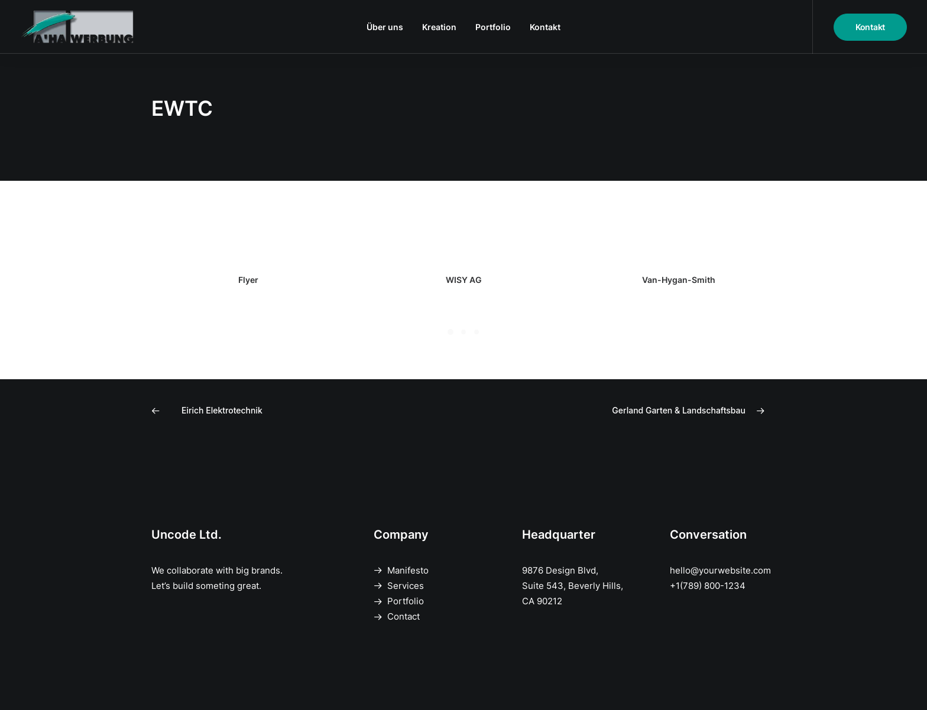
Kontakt (545, 27)
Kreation (439, 27)
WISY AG (464, 280)
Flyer (248, 280)
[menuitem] (384, 27)
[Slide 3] (476, 332)
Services (405, 585)
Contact (403, 616)
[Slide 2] (463, 332)
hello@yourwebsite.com (720, 570)
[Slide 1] (450, 332)
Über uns (385, 27)
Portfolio (493, 27)
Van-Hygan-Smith (678, 280)
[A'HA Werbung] (79, 27)
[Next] (651, 411)
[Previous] (276, 411)
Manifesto (408, 570)
